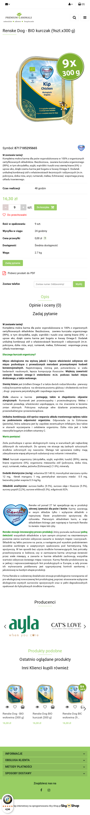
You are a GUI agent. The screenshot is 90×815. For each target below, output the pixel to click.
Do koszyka (45, 207)
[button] (81, 4)
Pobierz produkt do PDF (19, 273)
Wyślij (79, 284)
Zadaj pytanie (12, 263)
